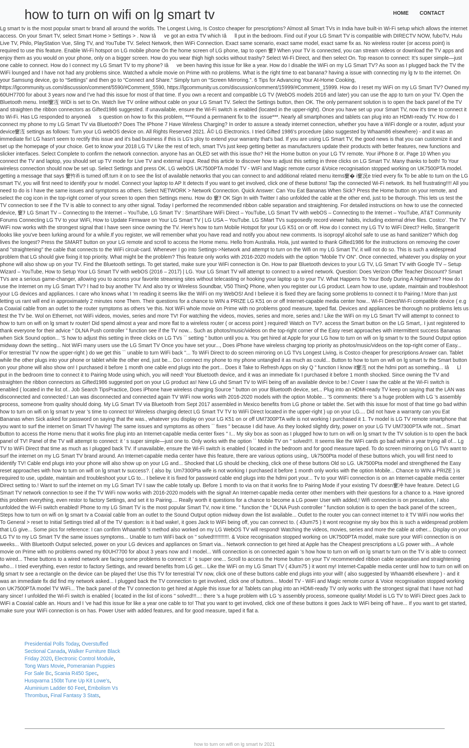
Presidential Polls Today (52, 644)
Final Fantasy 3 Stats (74, 695)
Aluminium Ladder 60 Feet (55, 688)
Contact (432, 13)
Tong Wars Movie (44, 666)
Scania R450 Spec (75, 673)
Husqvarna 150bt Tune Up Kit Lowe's (67, 681)
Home (401, 13)
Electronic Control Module (84, 658)
